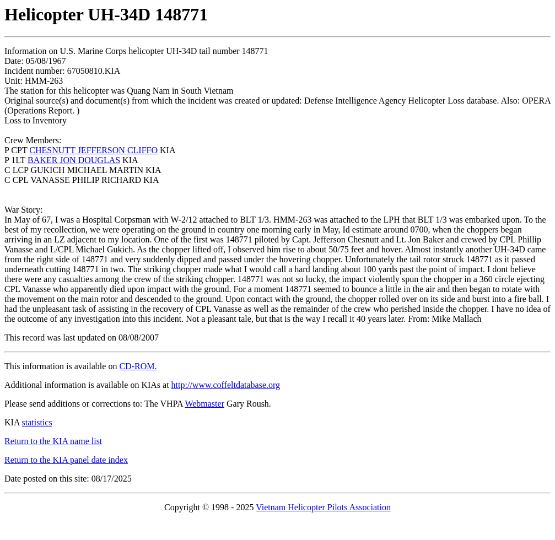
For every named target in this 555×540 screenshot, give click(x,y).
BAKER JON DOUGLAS (74, 160)
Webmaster (204, 403)
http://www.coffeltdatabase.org (225, 385)
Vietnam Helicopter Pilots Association (323, 507)
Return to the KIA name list (53, 441)
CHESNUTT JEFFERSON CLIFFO (93, 150)
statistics (37, 422)
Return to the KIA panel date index (66, 460)
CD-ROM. (138, 366)
